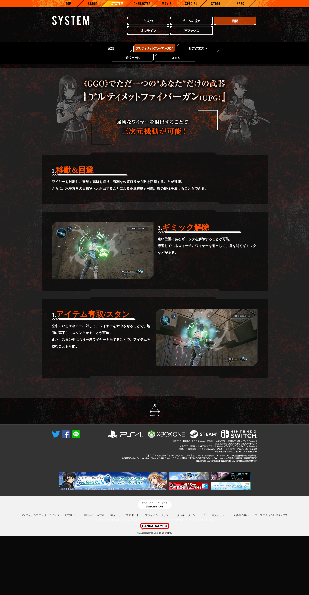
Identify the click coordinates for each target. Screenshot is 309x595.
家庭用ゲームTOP (94, 574)
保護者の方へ (241, 574)
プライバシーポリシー (158, 574)
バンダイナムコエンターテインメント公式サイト (49, 574)
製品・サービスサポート (124, 574)
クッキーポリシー (187, 574)
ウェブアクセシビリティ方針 (272, 574)
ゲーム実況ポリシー (215, 574)
